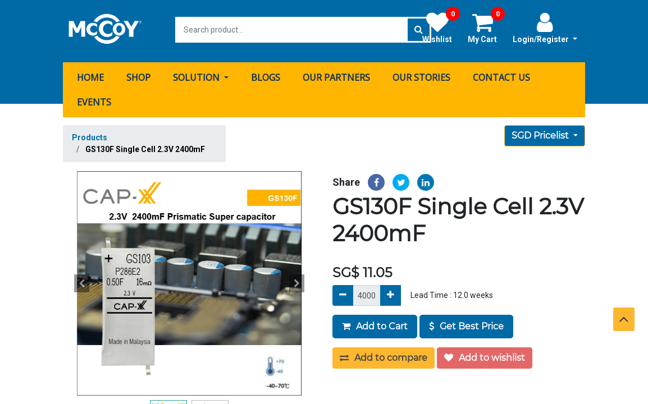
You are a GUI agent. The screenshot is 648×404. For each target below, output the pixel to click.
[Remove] (342, 292)
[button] (82, 280)
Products (89, 134)
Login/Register (545, 27)
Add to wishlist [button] (484, 355)
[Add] (390, 292)
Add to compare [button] (383, 355)
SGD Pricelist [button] (541, 132)
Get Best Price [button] (466, 323)
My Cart (486, 27)
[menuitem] (90, 74)
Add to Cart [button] (375, 323)
